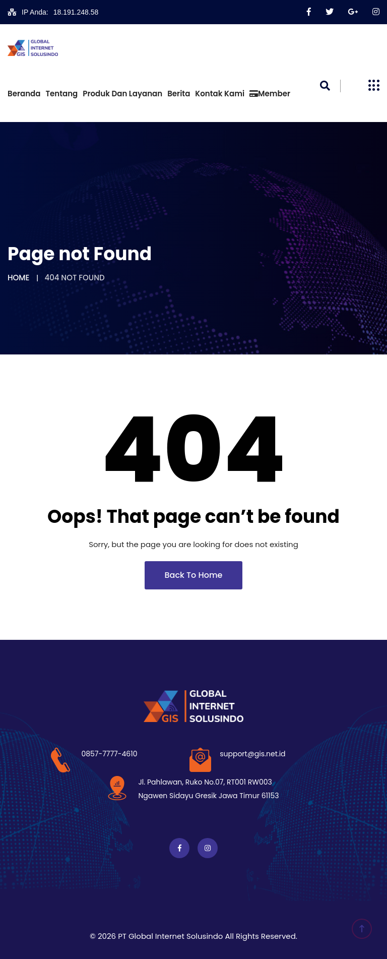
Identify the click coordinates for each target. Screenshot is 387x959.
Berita (178, 93)
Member (269, 93)
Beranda (24, 93)
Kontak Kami (219, 93)
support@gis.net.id (252, 754)
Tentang (61, 93)
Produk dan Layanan (122, 93)
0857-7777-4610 (109, 754)
